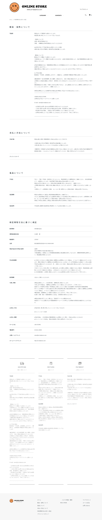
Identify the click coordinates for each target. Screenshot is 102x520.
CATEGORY (43, 15)
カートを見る (87, 502)
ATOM (71, 502)
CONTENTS (58, 15)
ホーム (11, 19)
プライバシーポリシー (51, 514)
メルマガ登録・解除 (71, 500)
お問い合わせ (87, 505)
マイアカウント (84, 9)
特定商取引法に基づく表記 (52, 511)
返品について (48, 505)
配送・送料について (50, 502)
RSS (67, 502)
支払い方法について (50, 508)
